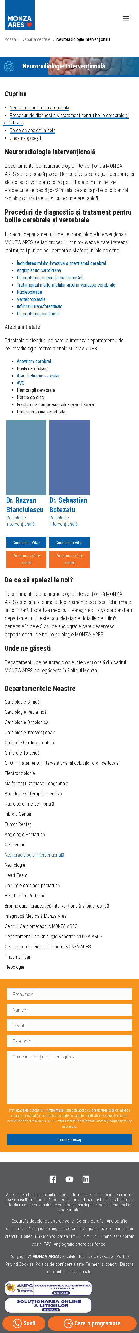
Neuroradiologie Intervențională (34, 855)
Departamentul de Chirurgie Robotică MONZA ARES (53, 936)
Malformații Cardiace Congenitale (36, 783)
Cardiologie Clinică (22, 702)
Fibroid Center (18, 814)
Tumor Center (18, 824)
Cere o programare (92, 1323)
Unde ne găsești (25, 138)
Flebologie (14, 967)
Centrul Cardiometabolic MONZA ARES (41, 926)
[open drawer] (126, 18)
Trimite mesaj (69, 1139)
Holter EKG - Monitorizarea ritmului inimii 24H (60, 1236)
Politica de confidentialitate (60, 1264)
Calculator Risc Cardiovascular (87, 1256)
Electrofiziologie (20, 773)
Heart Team (16, 875)
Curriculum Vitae (26, 542)
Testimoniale (80, 1271)
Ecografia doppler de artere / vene (43, 1221)
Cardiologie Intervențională (30, 732)
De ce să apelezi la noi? (32, 130)
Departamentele (36, 39)
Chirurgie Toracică (22, 753)
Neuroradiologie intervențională (39, 107)
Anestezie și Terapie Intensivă (33, 794)
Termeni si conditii (102, 1264)
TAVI (47, 1244)
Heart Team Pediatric (25, 896)
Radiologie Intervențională (29, 804)
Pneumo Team (19, 957)
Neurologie (15, 865)
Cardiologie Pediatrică (26, 712)
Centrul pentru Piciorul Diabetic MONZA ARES (48, 947)
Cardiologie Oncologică (26, 722)
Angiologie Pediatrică (25, 834)
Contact (60, 1271)
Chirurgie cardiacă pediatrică (32, 885)
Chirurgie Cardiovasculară (29, 743)
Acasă (10, 39)
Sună (24, 1323)
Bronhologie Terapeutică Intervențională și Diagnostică (57, 906)
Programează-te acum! (26, 559)
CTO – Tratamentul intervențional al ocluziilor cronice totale (62, 763)
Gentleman (15, 845)
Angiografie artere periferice (80, 1244)
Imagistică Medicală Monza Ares (36, 916)
